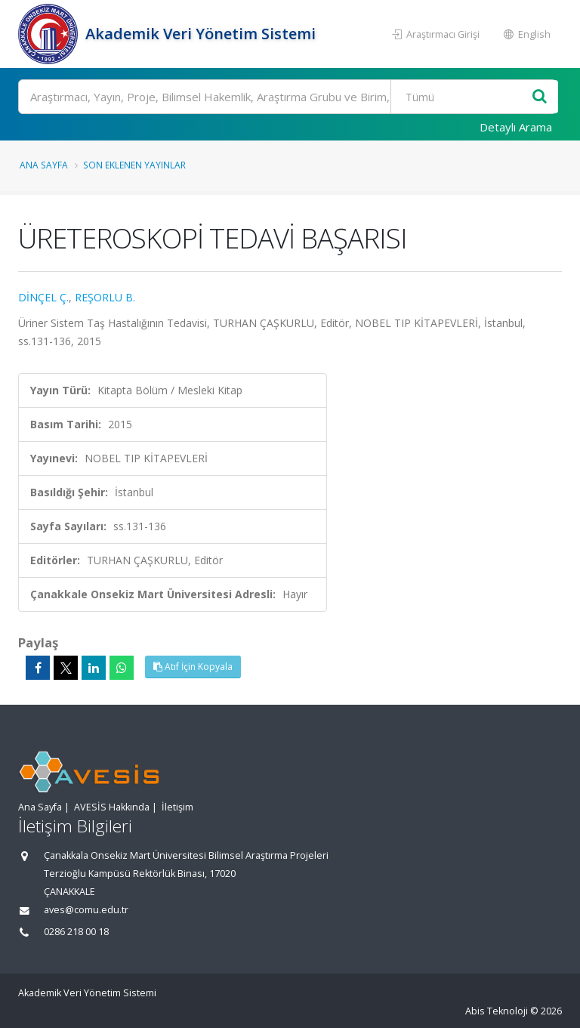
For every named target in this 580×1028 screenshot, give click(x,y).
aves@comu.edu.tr (86, 909)
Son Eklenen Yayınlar (134, 165)
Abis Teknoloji (496, 1011)
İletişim (177, 807)
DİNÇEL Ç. (43, 297)
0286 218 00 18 (76, 931)
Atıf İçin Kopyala (193, 666)
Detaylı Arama (516, 126)
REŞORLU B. (105, 297)
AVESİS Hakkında (112, 807)
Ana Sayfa (44, 165)
